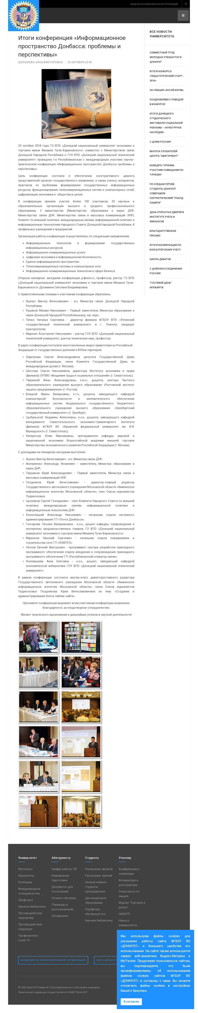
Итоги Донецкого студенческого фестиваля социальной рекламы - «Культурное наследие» (166, 123)
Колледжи (25, 890)
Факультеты (26, 884)
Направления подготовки (60, 886)
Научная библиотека (32, 914)
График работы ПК (64, 877)
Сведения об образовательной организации (53, 968)
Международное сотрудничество (29, 899)
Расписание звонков (99, 877)
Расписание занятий (98, 884)
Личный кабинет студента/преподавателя (96, 895)
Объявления (60, 924)
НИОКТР (124, 922)
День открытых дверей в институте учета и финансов (167, 217)
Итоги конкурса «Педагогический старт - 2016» (167, 76)
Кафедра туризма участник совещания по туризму (166, 170)
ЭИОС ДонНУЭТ (107, 968)
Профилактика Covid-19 (28, 946)
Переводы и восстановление (62, 915)
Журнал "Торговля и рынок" (132, 913)
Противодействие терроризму (30, 924)
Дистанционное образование (95, 908)
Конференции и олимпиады (129, 879)
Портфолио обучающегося (95, 920)
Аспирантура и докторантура (128, 891)
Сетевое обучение (64, 906)
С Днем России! (160, 141)
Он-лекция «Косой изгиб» (167, 90)
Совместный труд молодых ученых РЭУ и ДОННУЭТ (166, 57)
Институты (25, 877)
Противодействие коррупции (30, 935)
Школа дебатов (160, 259)
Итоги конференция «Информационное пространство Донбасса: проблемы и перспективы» (66, 50)
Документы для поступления (62, 897)
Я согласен (131, 1001)
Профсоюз (25, 908)
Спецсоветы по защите (129, 902)
